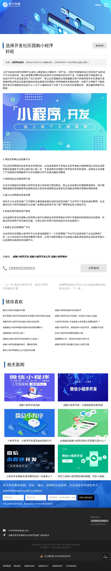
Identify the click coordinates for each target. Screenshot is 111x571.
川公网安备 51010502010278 (57, 556)
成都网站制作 (57, 566)
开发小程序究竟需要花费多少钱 (69, 333)
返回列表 (100, 45)
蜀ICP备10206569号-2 (61, 547)
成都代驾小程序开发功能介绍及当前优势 (21, 321)
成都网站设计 (43, 566)
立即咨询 (93, 268)
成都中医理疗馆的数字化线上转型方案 (72, 344)
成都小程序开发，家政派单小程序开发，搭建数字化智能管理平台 (81, 327)
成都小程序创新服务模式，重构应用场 (20, 344)
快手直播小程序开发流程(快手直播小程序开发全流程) (27, 316)
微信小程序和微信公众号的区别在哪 (19, 350)
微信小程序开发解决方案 (14, 310)
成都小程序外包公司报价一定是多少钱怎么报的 (76, 316)
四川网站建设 (71, 566)
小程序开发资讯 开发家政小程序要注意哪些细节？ (77, 321)
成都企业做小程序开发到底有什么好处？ (21, 339)
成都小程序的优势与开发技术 (68, 310)
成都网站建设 (29, 566)
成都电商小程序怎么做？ (14, 333)
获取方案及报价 (85, 497)
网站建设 (17, 566)
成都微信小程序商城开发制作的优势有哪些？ (23, 327)
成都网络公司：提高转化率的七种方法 (72, 339)
